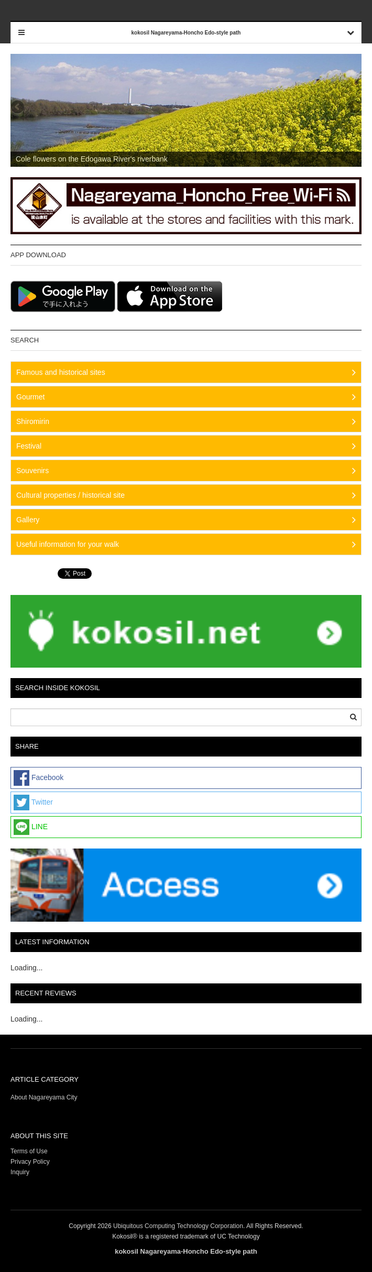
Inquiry (19, 1172)
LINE (31, 827)
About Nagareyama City (43, 1097)
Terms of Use (29, 1151)
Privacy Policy (30, 1161)
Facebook (38, 778)
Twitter (33, 802)
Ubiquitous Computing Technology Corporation (178, 1226)
